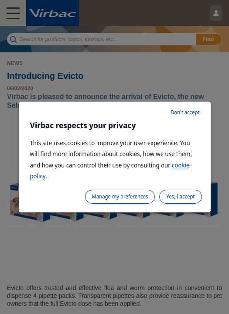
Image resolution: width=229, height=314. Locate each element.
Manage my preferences (120, 196)
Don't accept (185, 112)
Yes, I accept (180, 196)
